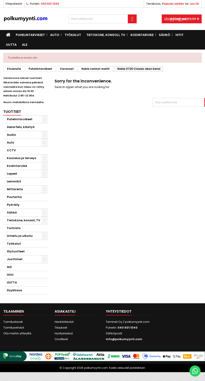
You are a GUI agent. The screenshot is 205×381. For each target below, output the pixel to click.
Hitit (179, 35)
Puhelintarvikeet (30, 35)
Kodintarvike (142, 35)
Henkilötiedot (64, 322)
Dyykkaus (14, 290)
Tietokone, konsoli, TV (105, 35)
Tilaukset (61, 327)
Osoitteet (61, 339)
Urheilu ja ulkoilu (20, 236)
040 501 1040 (50, 4)
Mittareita (15, 189)
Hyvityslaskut (64, 333)
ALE (24, 44)
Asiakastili (65, 311)
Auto (54, 35)
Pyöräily (13, 205)
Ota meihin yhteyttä (17, 333)
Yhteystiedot (13, 4)
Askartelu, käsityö (21, 127)
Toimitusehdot (13, 327)
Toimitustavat (13, 322)
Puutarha (14, 197)
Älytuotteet (16, 251)
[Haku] (102, 18)
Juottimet (14, 259)
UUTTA (11, 44)
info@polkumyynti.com (124, 339)
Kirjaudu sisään (173, 4)
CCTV (11, 150)
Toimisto (14, 228)
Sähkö (164, 35)
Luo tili (194, 4)
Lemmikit (14, 181)
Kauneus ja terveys (21, 158)
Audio (11, 135)
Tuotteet (12, 111)
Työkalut (73, 35)
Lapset (12, 174)
